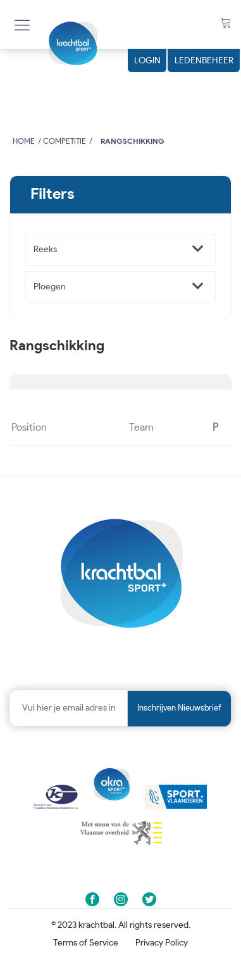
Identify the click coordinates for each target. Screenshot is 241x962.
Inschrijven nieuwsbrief (179, 708)
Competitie (64, 141)
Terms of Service (85, 943)
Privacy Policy (161, 943)
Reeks (45, 249)
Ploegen (50, 286)
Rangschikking (132, 141)
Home (24, 141)
